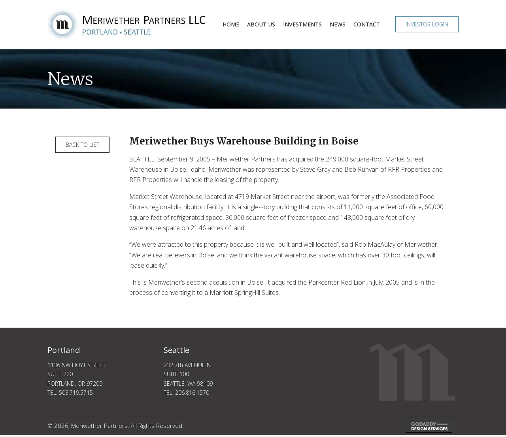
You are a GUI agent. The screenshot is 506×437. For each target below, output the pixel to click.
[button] (427, 24)
